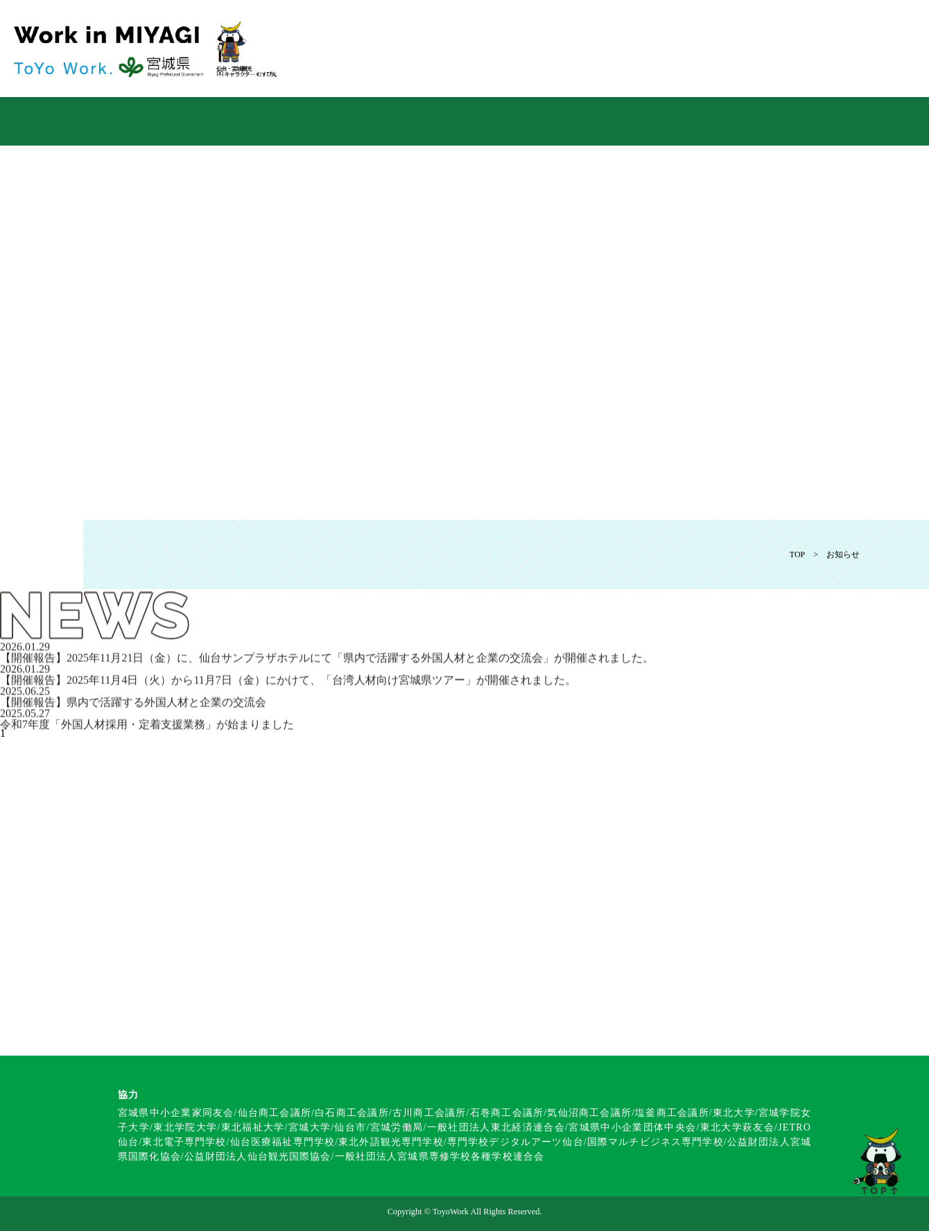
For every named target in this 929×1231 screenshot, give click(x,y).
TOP (797, 554)
